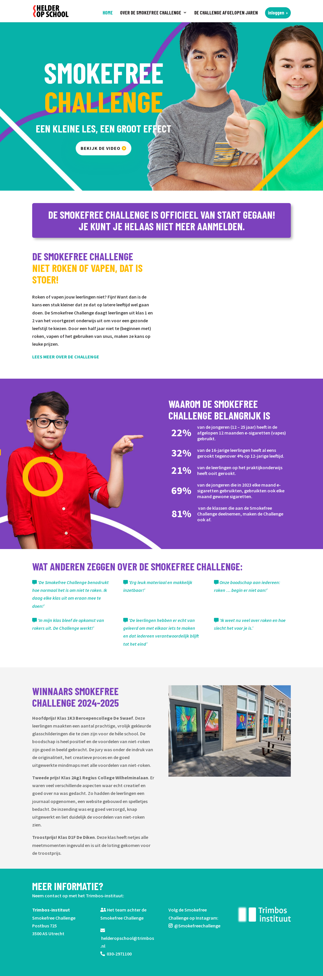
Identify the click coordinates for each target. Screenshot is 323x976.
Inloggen (276, 12)
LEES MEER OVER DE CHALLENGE (66, 357)
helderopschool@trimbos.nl (127, 938)
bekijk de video (100, 148)
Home (108, 12)
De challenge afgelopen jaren (226, 12)
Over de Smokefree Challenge (150, 12)
